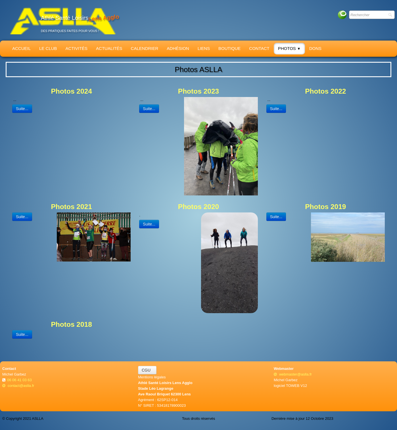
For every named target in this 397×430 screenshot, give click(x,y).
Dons (315, 48)
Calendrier (144, 48)
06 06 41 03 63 (20, 380)
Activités (77, 48)
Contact (259, 48)
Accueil (21, 48)
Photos (289, 48)
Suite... (22, 108)
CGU (147, 370)
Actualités (109, 48)
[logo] (62, 20)
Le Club (48, 48)
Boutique (229, 48)
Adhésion (178, 48)
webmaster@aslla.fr (293, 374)
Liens (204, 48)
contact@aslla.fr (18, 385)
